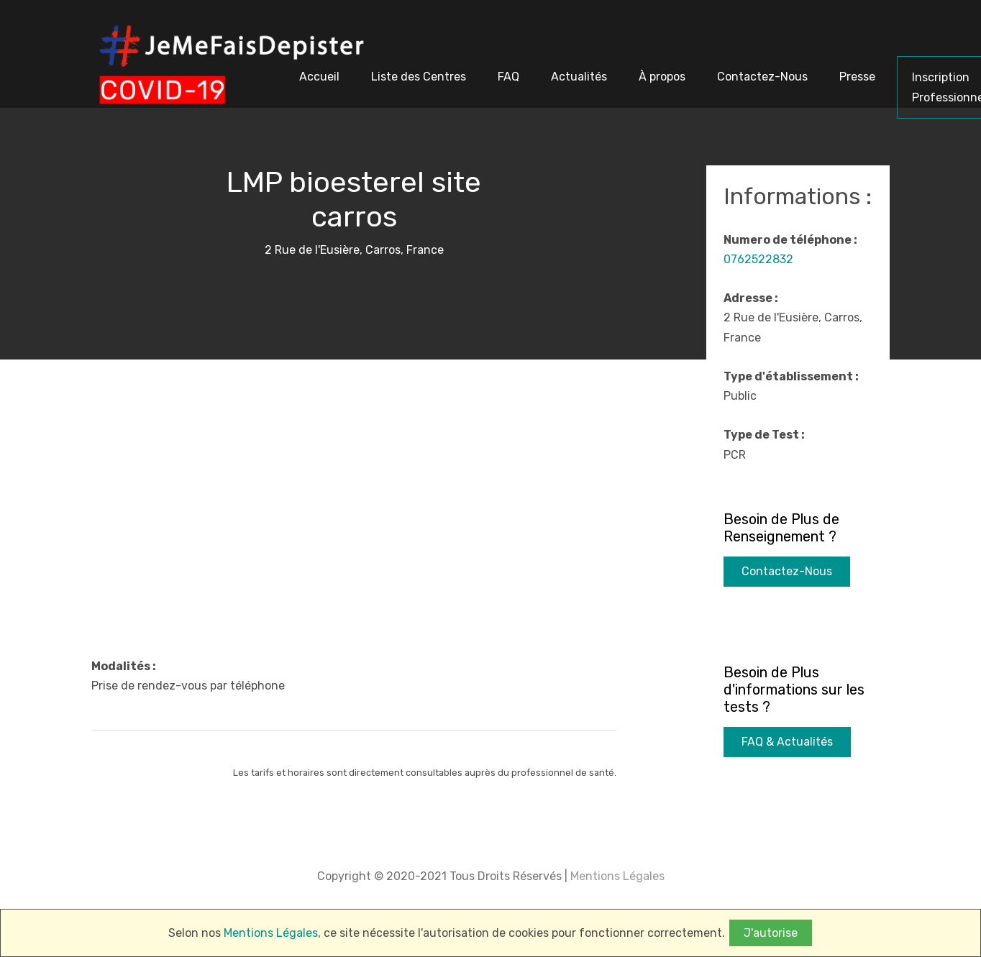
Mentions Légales (616, 876)
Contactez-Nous (787, 571)
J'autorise (771, 933)
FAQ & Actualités (787, 741)
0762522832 (758, 259)
